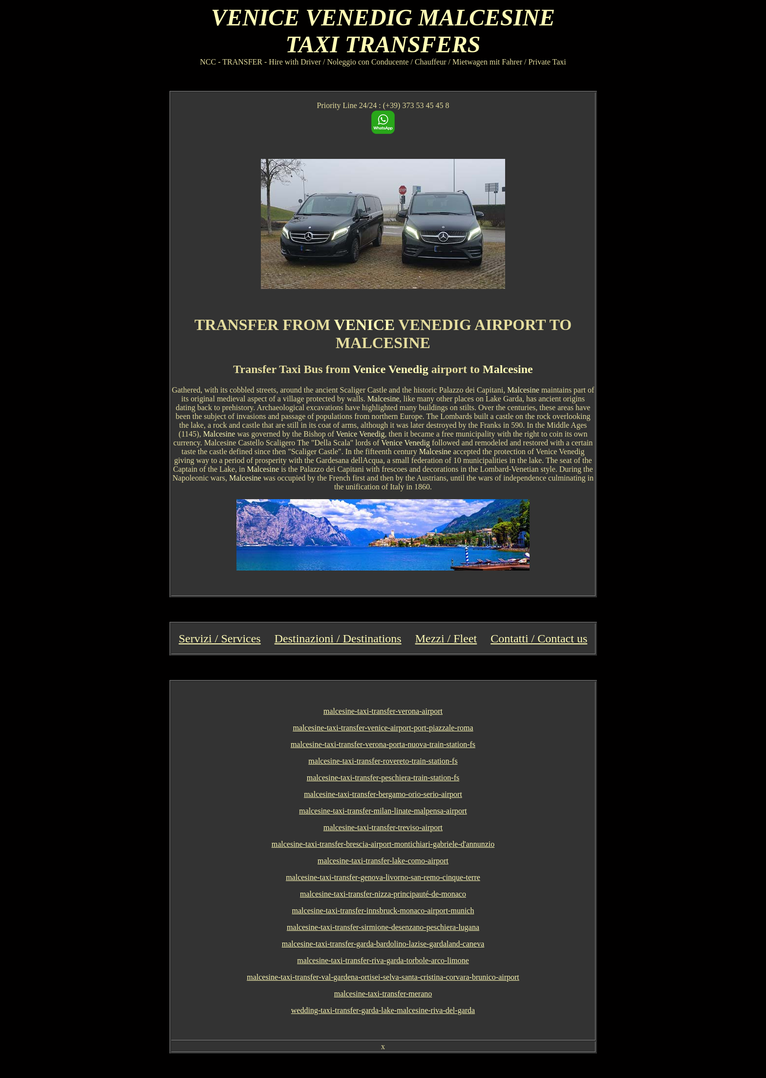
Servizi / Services (220, 638)
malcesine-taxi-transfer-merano (383, 994)
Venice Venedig (390, 369)
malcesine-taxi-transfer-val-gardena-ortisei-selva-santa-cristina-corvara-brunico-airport (383, 977)
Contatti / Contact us (538, 638)
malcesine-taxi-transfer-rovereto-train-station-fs (382, 761)
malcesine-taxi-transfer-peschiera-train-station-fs (383, 777)
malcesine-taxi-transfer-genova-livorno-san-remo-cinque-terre (383, 877)
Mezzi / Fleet (446, 638)
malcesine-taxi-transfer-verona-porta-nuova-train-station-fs (383, 744)
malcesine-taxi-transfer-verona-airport (383, 711)
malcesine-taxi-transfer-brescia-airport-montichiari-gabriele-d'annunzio (383, 844)
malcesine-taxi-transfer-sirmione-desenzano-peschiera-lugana (383, 927)
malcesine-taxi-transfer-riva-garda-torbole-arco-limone (383, 960)
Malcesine (508, 369)
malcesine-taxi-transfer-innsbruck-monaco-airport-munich (383, 910)
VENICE (364, 324)
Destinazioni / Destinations (338, 638)
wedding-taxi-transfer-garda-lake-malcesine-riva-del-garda (383, 1010)
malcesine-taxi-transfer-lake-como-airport (383, 861)
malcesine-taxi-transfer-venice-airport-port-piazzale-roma (383, 728)
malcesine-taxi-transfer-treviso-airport (383, 827)
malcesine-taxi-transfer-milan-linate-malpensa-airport (383, 811)
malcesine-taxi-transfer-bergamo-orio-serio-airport (383, 794)
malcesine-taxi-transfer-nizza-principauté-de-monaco (383, 894)
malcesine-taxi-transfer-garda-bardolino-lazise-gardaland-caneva (383, 944)
